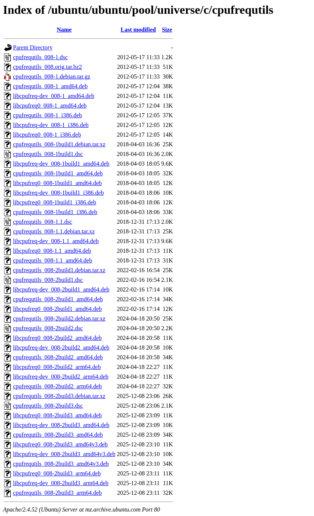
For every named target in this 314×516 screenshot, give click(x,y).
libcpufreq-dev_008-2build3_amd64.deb (61, 425)
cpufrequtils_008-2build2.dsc (48, 328)
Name (64, 29)
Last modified (138, 29)
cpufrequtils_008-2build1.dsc (48, 280)
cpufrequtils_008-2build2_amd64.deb (58, 357)
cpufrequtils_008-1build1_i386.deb (55, 212)
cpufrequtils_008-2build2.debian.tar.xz (59, 318)
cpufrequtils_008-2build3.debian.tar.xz (59, 396)
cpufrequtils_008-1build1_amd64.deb (58, 173)
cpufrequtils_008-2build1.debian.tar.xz (59, 270)
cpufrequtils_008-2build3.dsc (48, 405)
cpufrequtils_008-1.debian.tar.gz (51, 76)
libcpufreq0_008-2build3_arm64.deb (57, 473)
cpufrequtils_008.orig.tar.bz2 (47, 67)
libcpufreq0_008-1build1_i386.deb (54, 202)
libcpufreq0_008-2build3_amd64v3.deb (60, 444)
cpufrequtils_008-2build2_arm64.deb (57, 386)
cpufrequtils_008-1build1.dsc (48, 154)
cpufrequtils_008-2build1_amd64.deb (58, 299)
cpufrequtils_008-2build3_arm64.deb (57, 493)
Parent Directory (32, 47)
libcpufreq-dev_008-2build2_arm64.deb (60, 376)
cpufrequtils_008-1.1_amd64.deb (52, 260)
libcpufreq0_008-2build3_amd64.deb (57, 415)
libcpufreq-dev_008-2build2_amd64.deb (61, 347)
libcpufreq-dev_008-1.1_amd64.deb (56, 241)
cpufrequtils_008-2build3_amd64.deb (58, 434)
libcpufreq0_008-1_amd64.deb (50, 105)
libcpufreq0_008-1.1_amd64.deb (52, 251)
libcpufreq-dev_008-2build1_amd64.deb (61, 289)
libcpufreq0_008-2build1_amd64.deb (57, 309)
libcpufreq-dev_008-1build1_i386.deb (58, 192)
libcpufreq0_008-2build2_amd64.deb (57, 338)
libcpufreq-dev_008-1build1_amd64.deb (61, 163)
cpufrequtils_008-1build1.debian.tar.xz (59, 144)
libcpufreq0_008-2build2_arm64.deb (57, 367)
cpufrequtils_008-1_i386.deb (47, 115)
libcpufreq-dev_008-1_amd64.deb (53, 96)
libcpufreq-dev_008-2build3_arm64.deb (60, 483)
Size (167, 29)
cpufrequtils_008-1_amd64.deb (50, 86)
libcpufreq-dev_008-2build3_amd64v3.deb (64, 454)
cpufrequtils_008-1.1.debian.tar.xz (54, 231)
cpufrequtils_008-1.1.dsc (42, 222)
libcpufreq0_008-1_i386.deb (47, 134)
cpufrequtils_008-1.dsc (40, 57)
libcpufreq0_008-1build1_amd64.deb (57, 183)
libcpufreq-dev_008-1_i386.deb (51, 125)
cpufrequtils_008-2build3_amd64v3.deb (61, 464)
